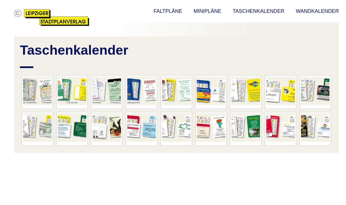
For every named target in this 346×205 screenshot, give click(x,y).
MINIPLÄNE (207, 11)
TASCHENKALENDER (258, 11)
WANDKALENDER (317, 11)
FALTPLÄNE (167, 11)
